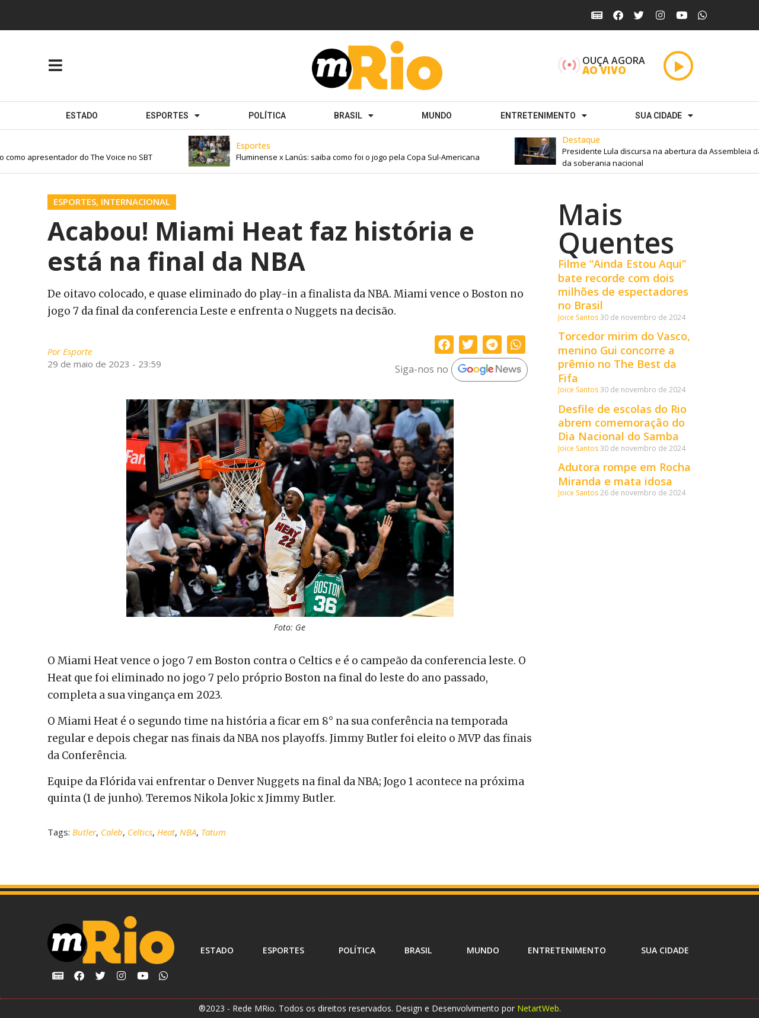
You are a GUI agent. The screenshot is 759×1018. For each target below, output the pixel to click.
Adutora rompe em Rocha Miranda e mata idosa (624, 474)
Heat (166, 832)
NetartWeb (538, 1008)
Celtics (139, 832)
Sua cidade (664, 115)
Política (267, 115)
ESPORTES (173, 115)
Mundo (437, 115)
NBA (188, 832)
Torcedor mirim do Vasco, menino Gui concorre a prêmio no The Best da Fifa (624, 357)
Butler (84, 832)
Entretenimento (543, 115)
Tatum (213, 832)
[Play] (678, 66)
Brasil (354, 115)
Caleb (112, 832)
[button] (365, 151)
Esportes (74, 201)
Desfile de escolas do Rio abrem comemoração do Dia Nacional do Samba (622, 423)
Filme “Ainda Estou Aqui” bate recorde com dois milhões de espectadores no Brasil (623, 284)
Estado (82, 115)
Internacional (135, 201)
